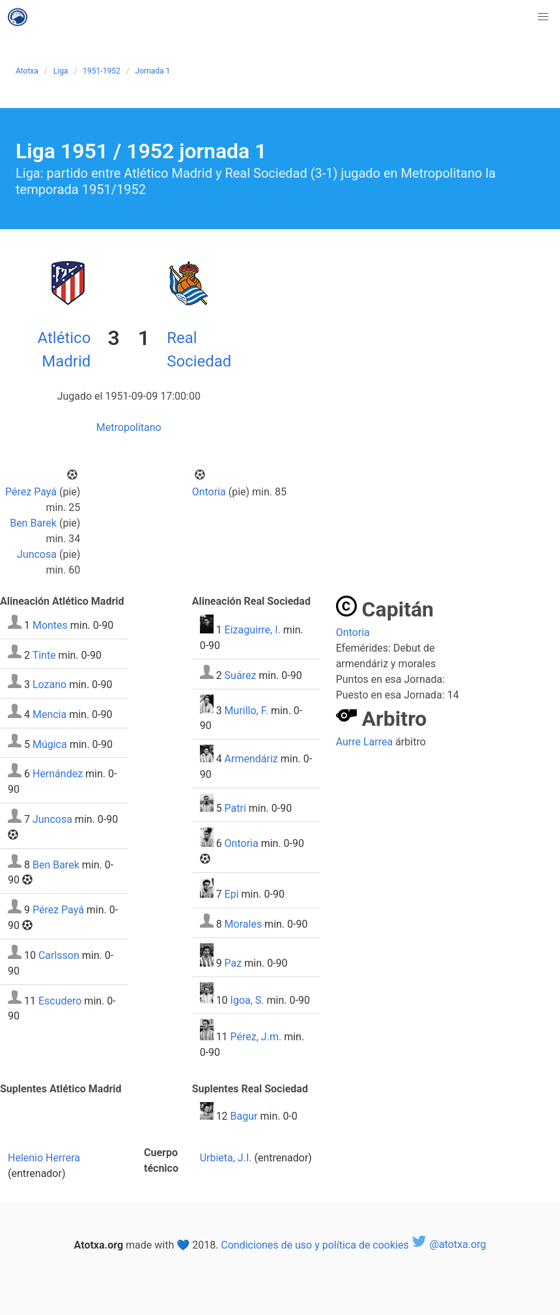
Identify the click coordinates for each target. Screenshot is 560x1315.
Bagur (244, 1116)
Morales (243, 924)
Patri (235, 808)
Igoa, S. (247, 999)
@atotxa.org (449, 1244)
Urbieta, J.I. (226, 1158)
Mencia (49, 714)
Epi (232, 894)
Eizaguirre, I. (253, 630)
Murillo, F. (246, 710)
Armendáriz (251, 759)
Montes (50, 625)
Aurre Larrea (364, 742)
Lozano (49, 684)
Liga (60, 71)
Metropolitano (128, 427)
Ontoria (209, 492)
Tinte (44, 654)
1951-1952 (101, 71)
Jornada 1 (153, 71)
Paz (233, 963)
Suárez (241, 675)
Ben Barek (33, 523)
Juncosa (37, 554)
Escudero (59, 1000)
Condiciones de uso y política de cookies (314, 1244)
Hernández (58, 774)
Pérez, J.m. (256, 1037)
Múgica (50, 744)
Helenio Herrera (44, 1158)
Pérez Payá (31, 492)
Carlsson (58, 955)
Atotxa (27, 71)
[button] (543, 17)
